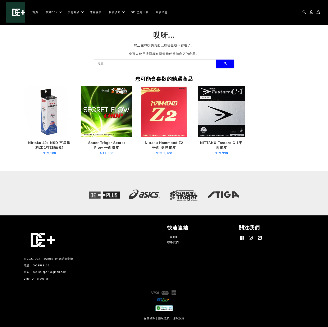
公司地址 (173, 237)
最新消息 (162, 12)
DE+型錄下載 (140, 12)
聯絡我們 (173, 242)
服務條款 (149, 318)
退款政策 (178, 318)
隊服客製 (96, 12)
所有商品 (76, 12)
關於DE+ (54, 12)
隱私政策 (164, 318)
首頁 (35, 12)
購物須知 (117, 12)
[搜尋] (155, 64)
